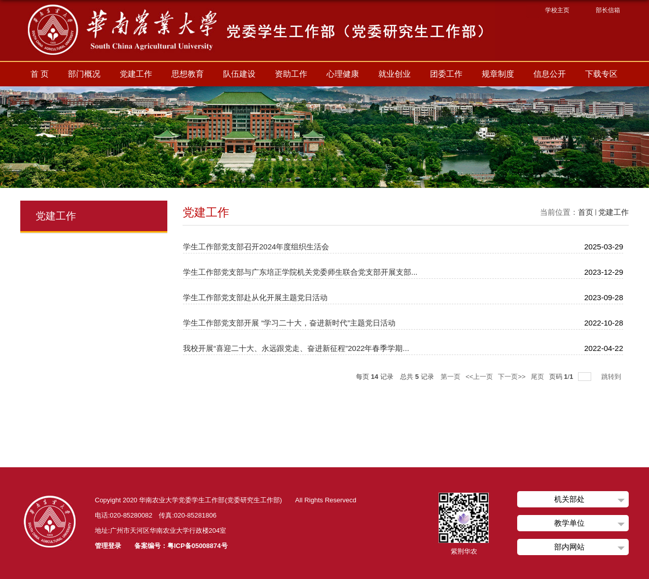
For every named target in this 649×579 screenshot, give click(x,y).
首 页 (39, 74)
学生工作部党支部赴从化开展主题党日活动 (255, 297)
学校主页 (557, 10)
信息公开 (549, 74)
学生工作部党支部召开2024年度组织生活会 (256, 246)
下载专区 (601, 74)
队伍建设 (239, 74)
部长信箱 (608, 10)
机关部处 (569, 499)
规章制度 (498, 74)
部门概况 (84, 74)
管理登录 (108, 546)
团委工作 (446, 74)
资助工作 (291, 74)
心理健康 (343, 74)
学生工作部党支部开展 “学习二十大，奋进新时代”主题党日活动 (289, 322)
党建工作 (136, 74)
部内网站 (569, 546)
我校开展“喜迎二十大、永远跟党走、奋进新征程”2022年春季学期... (296, 348)
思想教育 (187, 74)
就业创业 (394, 74)
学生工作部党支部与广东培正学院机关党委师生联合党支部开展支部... (300, 272)
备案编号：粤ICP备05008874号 (181, 546)
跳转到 (612, 376)
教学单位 (569, 523)
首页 (585, 212)
